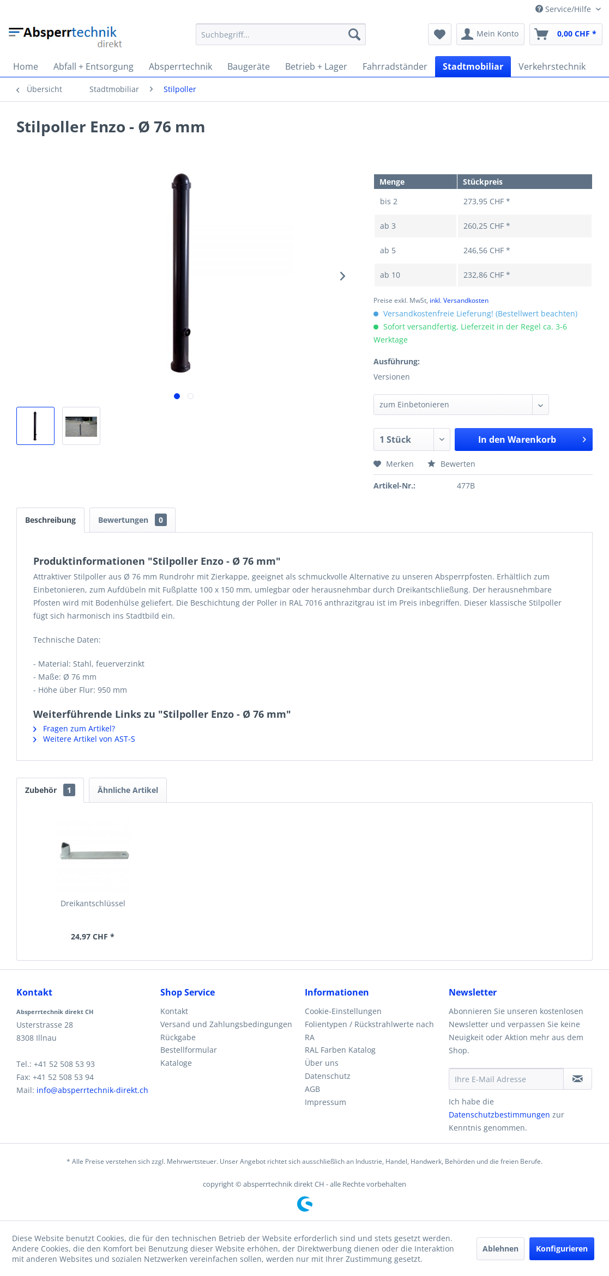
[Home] (25, 66)
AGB (312, 1089)
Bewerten (451, 464)
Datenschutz (328, 1076)
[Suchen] (354, 34)
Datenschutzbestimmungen (499, 1114)
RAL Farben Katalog (340, 1050)
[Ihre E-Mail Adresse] (506, 1079)
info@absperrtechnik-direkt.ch (92, 1090)
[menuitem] (281, 34)
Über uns (322, 1063)
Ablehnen (500, 1248)
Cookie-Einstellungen (343, 1011)
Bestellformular (188, 1050)
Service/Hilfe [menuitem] (564, 9)
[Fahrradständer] (395, 66)
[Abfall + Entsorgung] (93, 66)
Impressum (325, 1102)
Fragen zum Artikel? (74, 728)
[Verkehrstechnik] (552, 66)
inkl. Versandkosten (459, 300)
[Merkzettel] (439, 34)
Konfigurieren (562, 1248)
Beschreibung (50, 520)
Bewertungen (132, 520)
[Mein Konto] (490, 34)
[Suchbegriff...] (281, 34)
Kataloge (176, 1063)
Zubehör (50, 790)
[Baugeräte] (249, 66)
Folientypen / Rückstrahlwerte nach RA (369, 1030)
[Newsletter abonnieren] (577, 1079)
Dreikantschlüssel (93, 903)
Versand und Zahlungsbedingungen (226, 1024)
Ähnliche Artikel (128, 790)
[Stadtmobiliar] (473, 66)
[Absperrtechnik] (180, 66)
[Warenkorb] (565, 34)
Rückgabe (178, 1037)
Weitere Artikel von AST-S (84, 739)
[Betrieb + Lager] (316, 66)
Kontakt (174, 1011)
